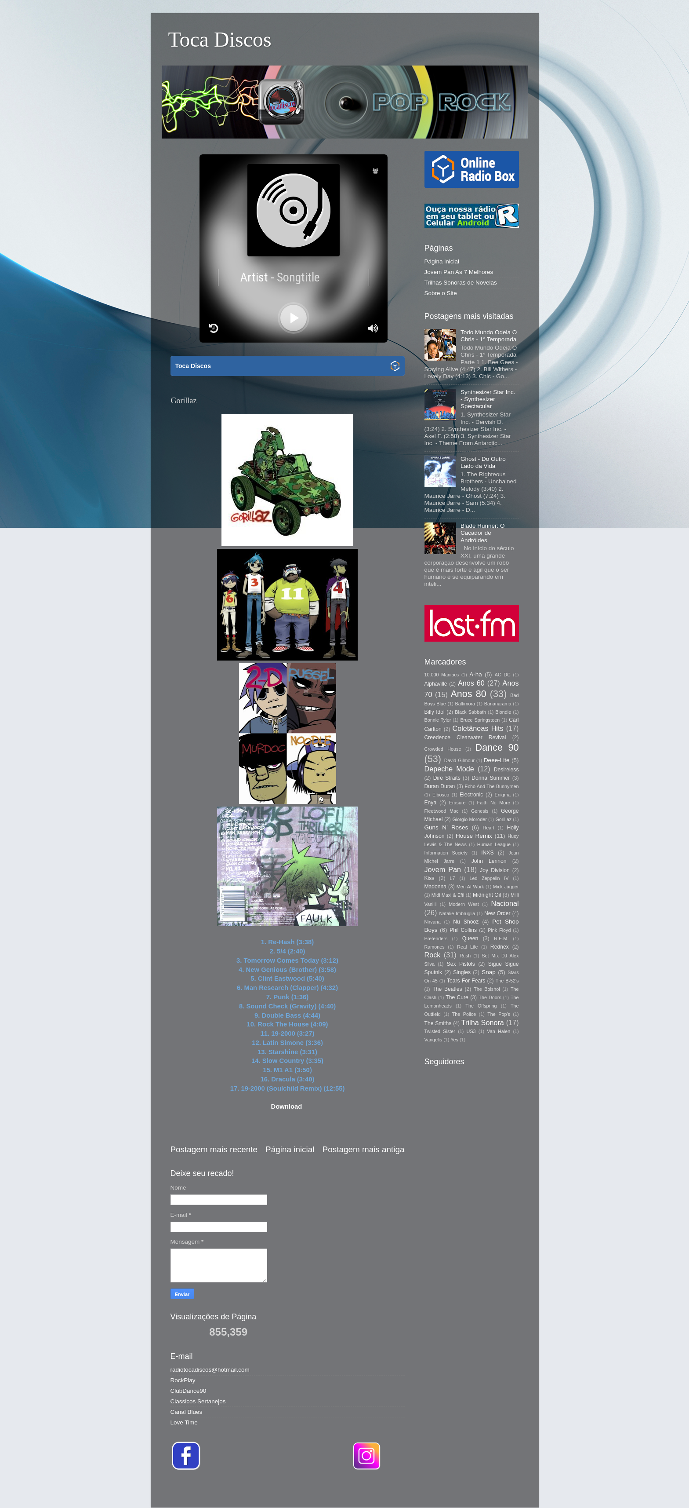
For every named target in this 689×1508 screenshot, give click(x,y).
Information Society (446, 852)
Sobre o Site (440, 293)
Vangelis (433, 1039)
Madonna (435, 887)
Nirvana (432, 921)
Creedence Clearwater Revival (465, 737)
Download (286, 1106)
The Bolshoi (487, 989)
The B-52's (507, 980)
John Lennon (489, 861)
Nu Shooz (466, 922)
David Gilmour (459, 760)
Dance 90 (497, 747)
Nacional (505, 903)
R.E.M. (501, 938)
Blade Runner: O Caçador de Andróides (483, 532)
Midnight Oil (487, 895)
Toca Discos (220, 39)
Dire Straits (447, 778)
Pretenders (436, 938)
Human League (494, 844)
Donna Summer (490, 778)
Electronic (471, 795)
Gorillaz (503, 819)
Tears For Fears (466, 981)
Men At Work (470, 886)
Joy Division (494, 870)
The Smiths (438, 1023)
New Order (497, 913)
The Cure (457, 997)
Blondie (503, 712)
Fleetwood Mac (441, 811)
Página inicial (289, 1149)
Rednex (499, 947)
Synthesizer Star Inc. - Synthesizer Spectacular (488, 399)
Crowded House (442, 749)
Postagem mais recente (213, 1149)
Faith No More (493, 802)
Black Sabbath (470, 712)
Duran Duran (439, 786)
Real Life (467, 946)
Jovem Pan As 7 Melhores (458, 272)
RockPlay (183, 1380)
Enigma (502, 794)
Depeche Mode (449, 769)
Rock (432, 955)
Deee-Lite (497, 760)
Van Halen (498, 1031)
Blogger (468, 1490)
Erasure (457, 802)
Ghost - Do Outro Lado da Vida (483, 462)
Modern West (464, 904)
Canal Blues (186, 1412)
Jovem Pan (442, 869)
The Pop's (498, 1014)
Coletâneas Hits (478, 728)
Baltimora (465, 703)
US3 (471, 1031)
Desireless (506, 770)
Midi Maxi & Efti (448, 895)
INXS (487, 853)
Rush (465, 955)
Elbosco (440, 794)
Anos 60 (471, 683)
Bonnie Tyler (437, 720)
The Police (464, 1014)
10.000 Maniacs (441, 674)
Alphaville (435, 684)
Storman (405, 1490)
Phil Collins (463, 930)
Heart (488, 827)
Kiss (429, 878)
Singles (462, 972)
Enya (430, 803)
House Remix (474, 836)
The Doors (490, 997)
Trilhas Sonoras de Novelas (460, 282)
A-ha (475, 674)
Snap (489, 972)
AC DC (503, 674)
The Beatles (447, 989)
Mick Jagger (506, 886)
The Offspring (481, 1005)
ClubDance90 (188, 1391)
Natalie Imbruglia (457, 913)
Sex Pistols (461, 964)
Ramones (434, 946)
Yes (454, 1039)
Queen (470, 938)
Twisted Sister (439, 1031)
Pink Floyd (499, 930)
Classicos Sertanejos (198, 1401)
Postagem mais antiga (364, 1149)
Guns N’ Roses (446, 827)
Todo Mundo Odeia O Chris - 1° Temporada (489, 336)
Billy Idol (434, 712)
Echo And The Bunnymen (491, 786)
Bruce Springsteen (480, 720)
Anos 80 (468, 693)
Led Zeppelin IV (488, 878)
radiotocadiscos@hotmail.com (210, 1369)
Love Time (184, 1422)
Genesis (480, 811)
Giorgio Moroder (469, 819)
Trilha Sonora (482, 1022)
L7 (452, 878)
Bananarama (497, 703)
